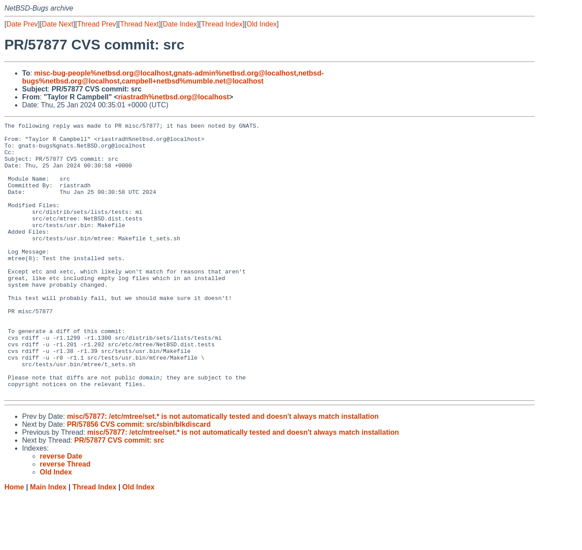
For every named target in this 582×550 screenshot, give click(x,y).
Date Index (180, 24)
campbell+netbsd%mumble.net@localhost (192, 81)
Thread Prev (96, 24)
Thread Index (222, 24)
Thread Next (139, 24)
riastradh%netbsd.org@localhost (173, 97)
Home (14, 541)
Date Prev (22, 24)
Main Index (48, 541)
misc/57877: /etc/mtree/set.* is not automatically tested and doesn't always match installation (222, 470)
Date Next (57, 24)
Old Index (262, 24)
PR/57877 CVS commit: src (119, 494)
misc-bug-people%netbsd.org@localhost (102, 73)
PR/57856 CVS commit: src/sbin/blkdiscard (138, 478)
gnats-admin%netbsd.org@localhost (234, 73)
